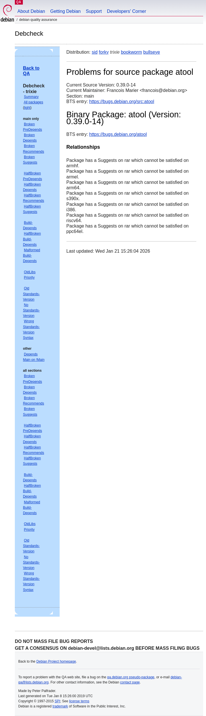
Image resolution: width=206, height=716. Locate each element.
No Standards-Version (31, 310)
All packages (33, 102)
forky (104, 52)
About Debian (31, 11)
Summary (31, 97)
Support (94, 11)
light (27, 108)
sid (94, 52)
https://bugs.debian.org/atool (118, 134)
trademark (60, 706)
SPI (57, 701)
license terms (79, 701)
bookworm (131, 52)
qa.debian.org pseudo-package (130, 677)
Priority (29, 277)
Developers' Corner (126, 11)
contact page (130, 682)
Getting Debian (65, 11)
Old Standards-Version (31, 293)
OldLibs (30, 272)
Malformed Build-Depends (31, 255)
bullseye (151, 52)
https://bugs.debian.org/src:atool (121, 101)
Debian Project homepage (56, 661)
